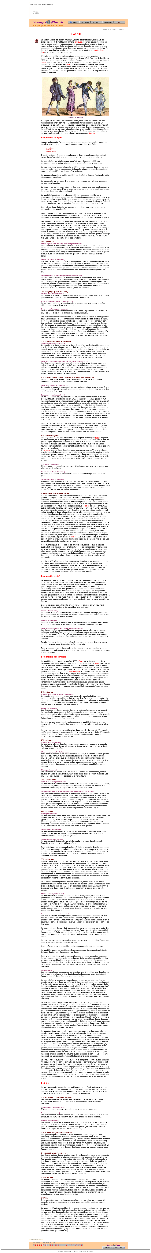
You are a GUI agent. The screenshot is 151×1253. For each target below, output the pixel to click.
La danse (121, 30)
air (43, 52)
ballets (68, 64)
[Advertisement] (86, 12)
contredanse (99, 50)
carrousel (78, 42)
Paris (81, 661)
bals (97, 438)
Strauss (92, 133)
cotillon (74, 537)
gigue (43, 62)
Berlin (97, 663)
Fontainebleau (74, 672)
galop (87, 506)
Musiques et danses (109, 30)
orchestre (46, 450)
